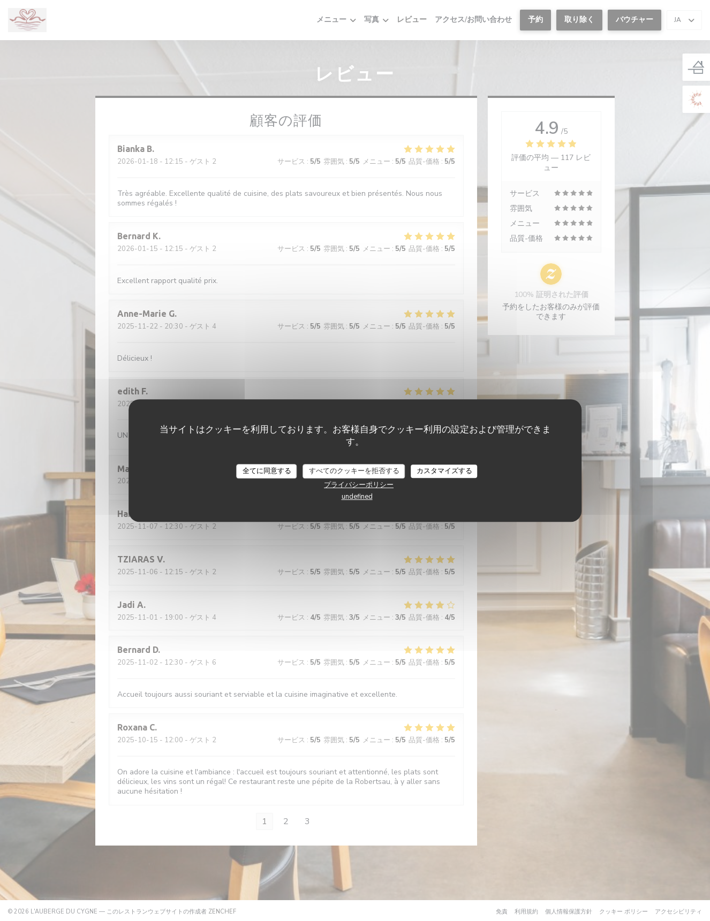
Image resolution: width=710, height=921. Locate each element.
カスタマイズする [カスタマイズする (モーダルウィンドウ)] (444, 471)
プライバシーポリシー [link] (359, 485)
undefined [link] (357, 496)
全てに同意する (267, 471)
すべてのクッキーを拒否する (354, 471)
